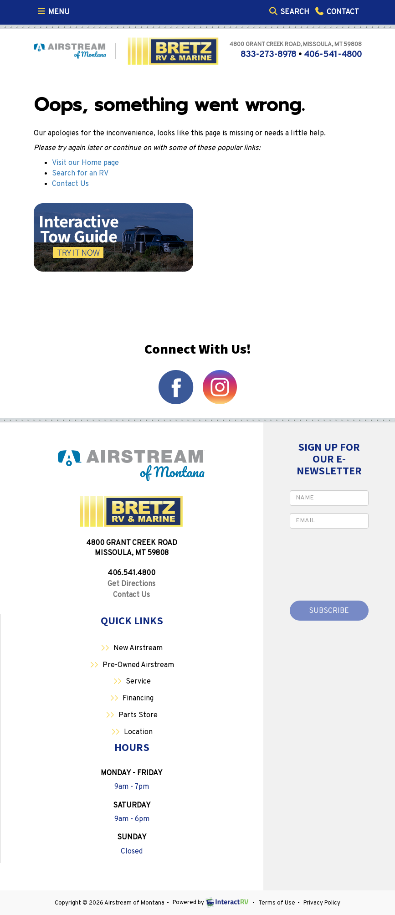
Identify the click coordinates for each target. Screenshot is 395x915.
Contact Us (70, 184)
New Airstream (138, 648)
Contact (336, 11)
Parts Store (138, 715)
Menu (54, 11)
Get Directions (131, 584)
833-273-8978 (268, 54)
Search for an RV (80, 173)
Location (138, 732)
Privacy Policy (321, 903)
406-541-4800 (333, 54)
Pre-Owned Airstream (138, 665)
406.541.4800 (131, 573)
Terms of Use (276, 903)
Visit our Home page (85, 163)
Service (138, 681)
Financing (138, 698)
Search (289, 11)
